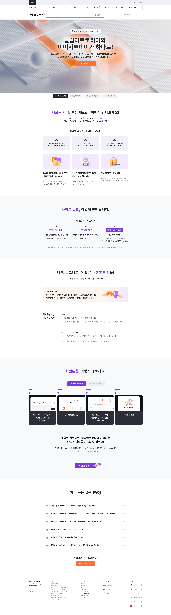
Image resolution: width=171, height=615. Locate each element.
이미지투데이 (37, 14)
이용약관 (83, 587)
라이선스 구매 (132, 7)
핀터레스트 (136, 589)
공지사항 (83, 585)
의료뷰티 (134, 2)
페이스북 (136, 585)
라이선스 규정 (84, 589)
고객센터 (140, 2)
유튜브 (135, 606)
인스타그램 (136, 593)
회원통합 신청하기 (85, 63)
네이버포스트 (137, 598)
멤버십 (32, 2)
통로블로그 (136, 602)
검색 (95, 14)
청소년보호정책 (84, 595)
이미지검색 (98, 14)
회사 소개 (83, 583)
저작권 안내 (83, 597)
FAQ (82, 599)
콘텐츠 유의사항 (84, 591)
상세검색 (102, 14)
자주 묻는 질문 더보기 (85, 563)
